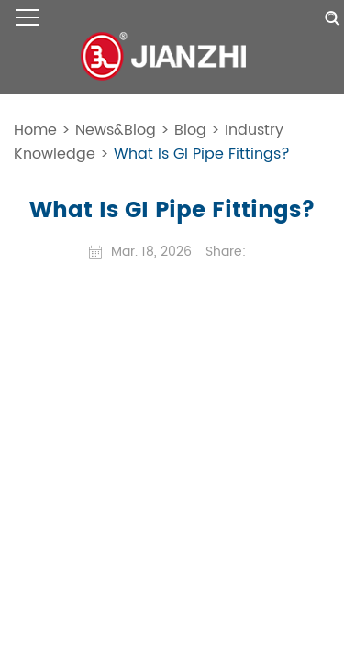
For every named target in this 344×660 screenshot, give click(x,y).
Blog (190, 130)
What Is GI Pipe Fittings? (202, 154)
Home (35, 130)
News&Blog (115, 130)
